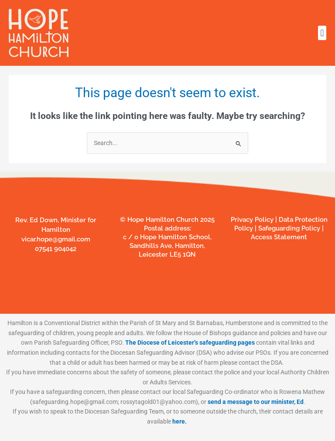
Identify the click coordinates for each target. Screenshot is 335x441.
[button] (322, 33)
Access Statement (279, 237)
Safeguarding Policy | (290, 228)
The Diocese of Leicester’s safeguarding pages (190, 342)
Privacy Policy (252, 220)
